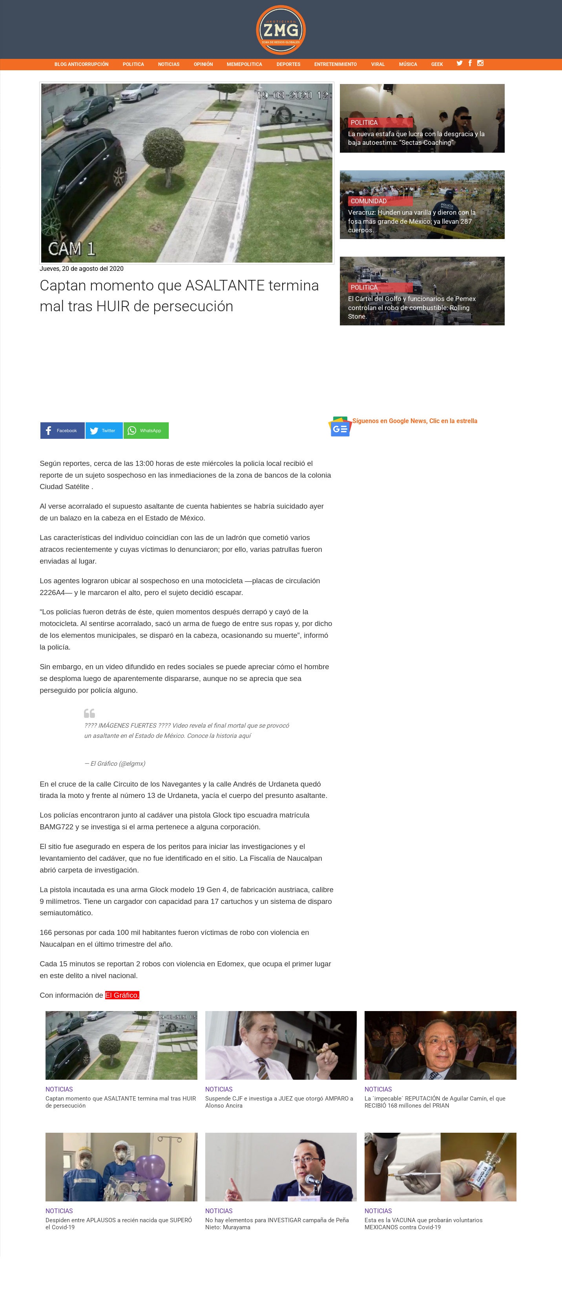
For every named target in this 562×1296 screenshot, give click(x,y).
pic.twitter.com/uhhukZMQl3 (192, 745)
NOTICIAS (168, 64)
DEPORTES (288, 64)
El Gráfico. (122, 995)
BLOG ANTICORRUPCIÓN (81, 64)
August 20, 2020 (169, 763)
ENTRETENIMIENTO (335, 64)
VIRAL (378, 64)
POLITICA (133, 64)
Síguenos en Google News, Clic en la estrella (415, 421)
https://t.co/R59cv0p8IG (117, 745)
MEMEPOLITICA (244, 64)
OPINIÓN (203, 64)
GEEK (437, 64)
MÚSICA (408, 64)
